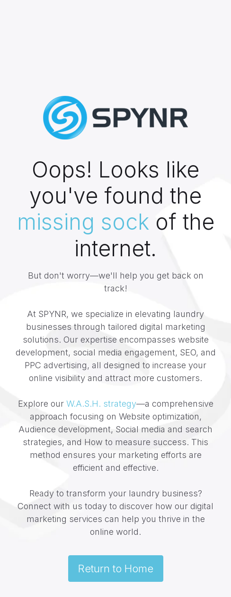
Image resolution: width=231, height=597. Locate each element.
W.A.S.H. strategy (101, 404)
